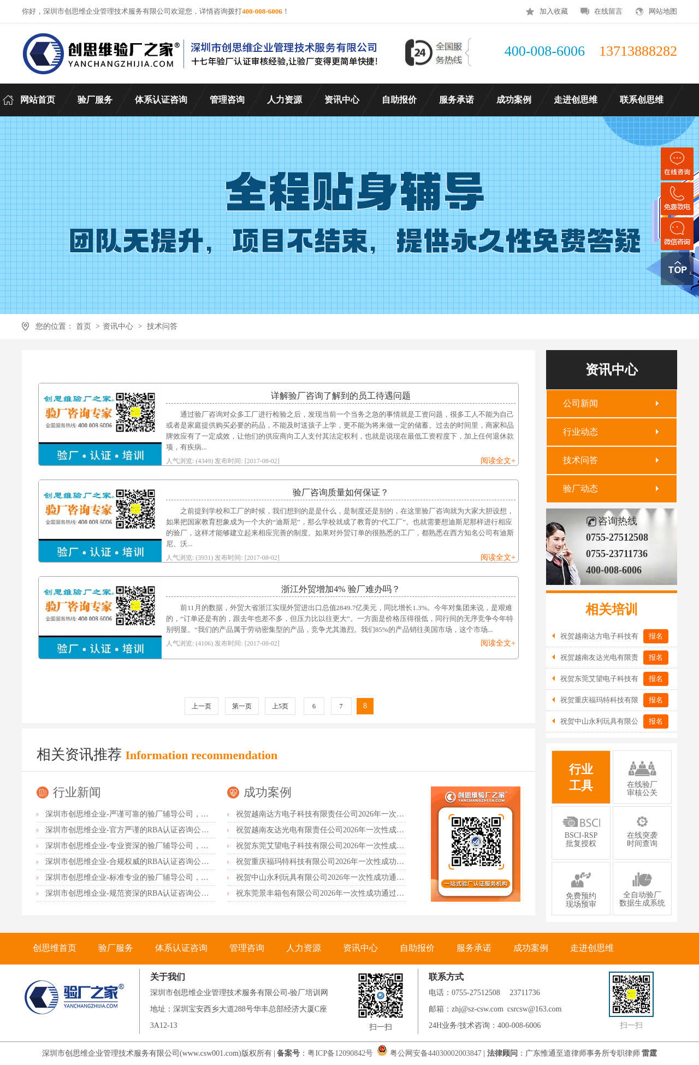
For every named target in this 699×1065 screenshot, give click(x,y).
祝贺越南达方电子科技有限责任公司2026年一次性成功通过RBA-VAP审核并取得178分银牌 (388, 814)
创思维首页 (54, 947)
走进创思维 (592, 947)
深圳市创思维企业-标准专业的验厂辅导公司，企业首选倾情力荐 (153, 877)
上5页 (280, 706)
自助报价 (417, 947)
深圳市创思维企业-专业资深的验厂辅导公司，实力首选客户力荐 (153, 846)
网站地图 (663, 11)
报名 (656, 636)
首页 (83, 326)
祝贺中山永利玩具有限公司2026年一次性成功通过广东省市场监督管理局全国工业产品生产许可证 (400, 877)
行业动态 (580, 431)
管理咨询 (246, 947)
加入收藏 (554, 11)
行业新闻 (77, 792)
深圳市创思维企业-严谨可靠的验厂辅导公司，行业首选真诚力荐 (153, 814)
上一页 (201, 706)
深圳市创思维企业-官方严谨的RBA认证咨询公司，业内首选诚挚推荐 (161, 830)
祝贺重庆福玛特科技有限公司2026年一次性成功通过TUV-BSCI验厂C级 (355, 861)
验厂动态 (580, 488)
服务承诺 (474, 947)
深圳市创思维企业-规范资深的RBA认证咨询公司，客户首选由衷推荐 (161, 893)
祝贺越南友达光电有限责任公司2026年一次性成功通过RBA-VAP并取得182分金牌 (373, 830)
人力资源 (303, 947)
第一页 (242, 706)
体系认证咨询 (181, 947)
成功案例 (268, 792)
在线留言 (608, 11)
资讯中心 (118, 326)
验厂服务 (115, 947)
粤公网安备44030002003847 (436, 1053)
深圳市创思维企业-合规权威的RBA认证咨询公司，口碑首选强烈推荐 (161, 861)
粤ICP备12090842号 (341, 1053)
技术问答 (162, 326)
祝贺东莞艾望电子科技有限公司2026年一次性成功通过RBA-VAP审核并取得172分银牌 (380, 846)
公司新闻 (580, 403)
